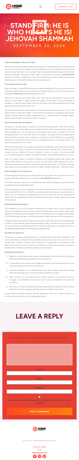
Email (39, 379)
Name (39, 369)
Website (39, 388)
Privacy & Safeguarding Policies (39, 441)
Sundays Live (66, 7)
